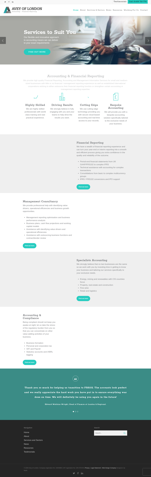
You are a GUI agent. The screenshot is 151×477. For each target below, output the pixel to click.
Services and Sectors (33, 440)
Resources (28, 448)
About (26, 436)
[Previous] (3, 40)
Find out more (37, 52)
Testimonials (29, 452)
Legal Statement (96, 468)
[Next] (148, 40)
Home (26, 432)
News (26, 444)
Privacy (87, 468)
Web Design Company (109, 468)
